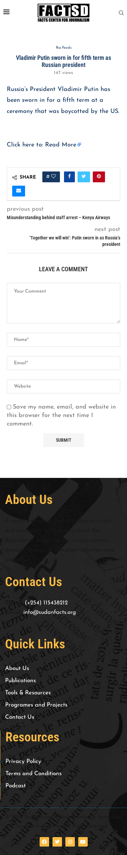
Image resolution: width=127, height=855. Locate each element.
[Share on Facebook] (69, 176)
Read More (60, 145)
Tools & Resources (28, 693)
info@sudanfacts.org (49, 612)
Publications (20, 681)
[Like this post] (53, 176)
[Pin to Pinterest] (99, 176)
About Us (17, 668)
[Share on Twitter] (84, 176)
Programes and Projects (36, 705)
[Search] (121, 13)
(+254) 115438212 (46, 603)
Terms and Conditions (33, 774)
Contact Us (19, 717)
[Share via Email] (18, 191)
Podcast (15, 786)
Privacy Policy (23, 761)
